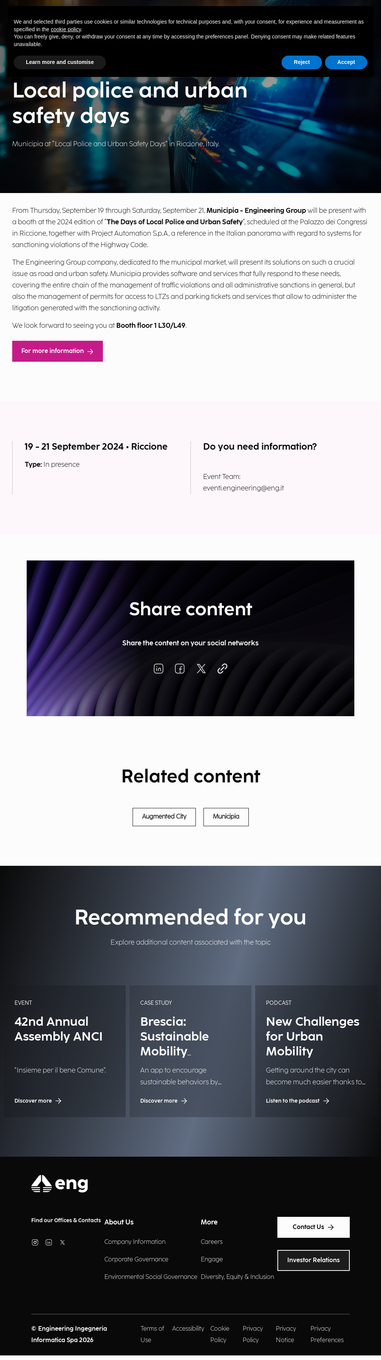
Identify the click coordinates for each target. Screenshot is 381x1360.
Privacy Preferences (327, 1334)
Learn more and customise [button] (60, 62)
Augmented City (164, 816)
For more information (57, 351)
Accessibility (188, 1329)
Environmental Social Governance (150, 1277)
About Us (119, 1222)
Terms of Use (152, 1334)
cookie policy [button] (66, 29)
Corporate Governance (136, 1259)
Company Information (134, 1242)
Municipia (226, 816)
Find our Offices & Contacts (66, 1220)
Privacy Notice (286, 1334)
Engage (212, 1259)
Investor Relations (313, 1260)
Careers (212, 1242)
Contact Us (314, 1227)
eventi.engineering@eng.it (243, 488)
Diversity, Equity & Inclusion (237, 1277)
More (209, 1222)
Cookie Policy (219, 1334)
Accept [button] (346, 62)
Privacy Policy (253, 1334)
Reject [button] (302, 62)
